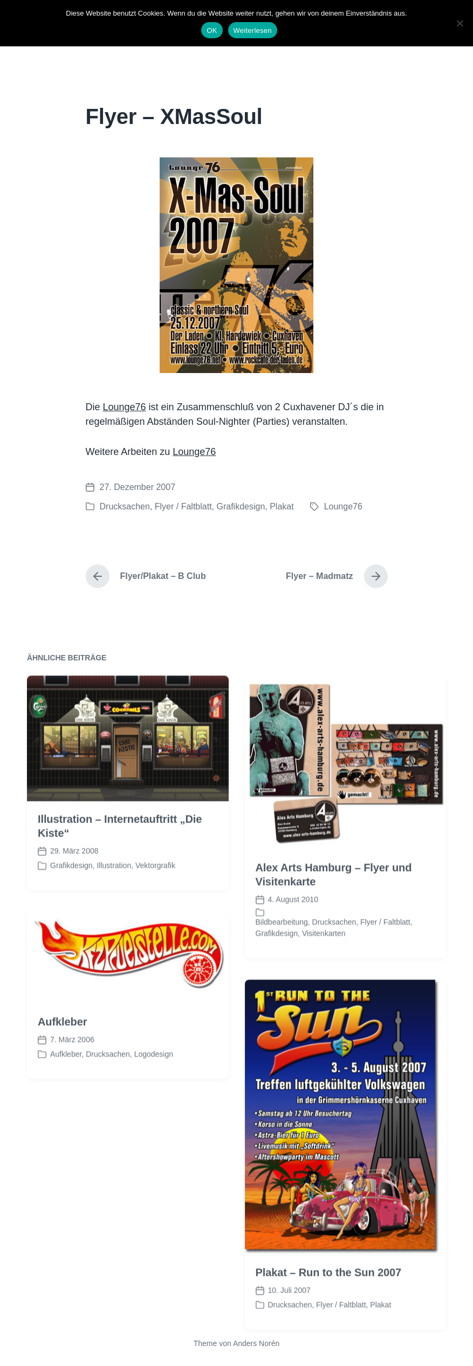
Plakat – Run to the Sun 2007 (329, 1308)
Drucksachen (125, 506)
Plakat (281, 506)
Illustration (114, 901)
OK (212, 30)
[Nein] (459, 23)
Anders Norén (256, 1343)
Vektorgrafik (155, 901)
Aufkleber (62, 1058)
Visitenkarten (324, 969)
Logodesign (153, 1090)
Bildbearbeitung (282, 958)
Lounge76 (124, 407)
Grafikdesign (240, 506)
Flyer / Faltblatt (183, 506)
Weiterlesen (253, 30)
